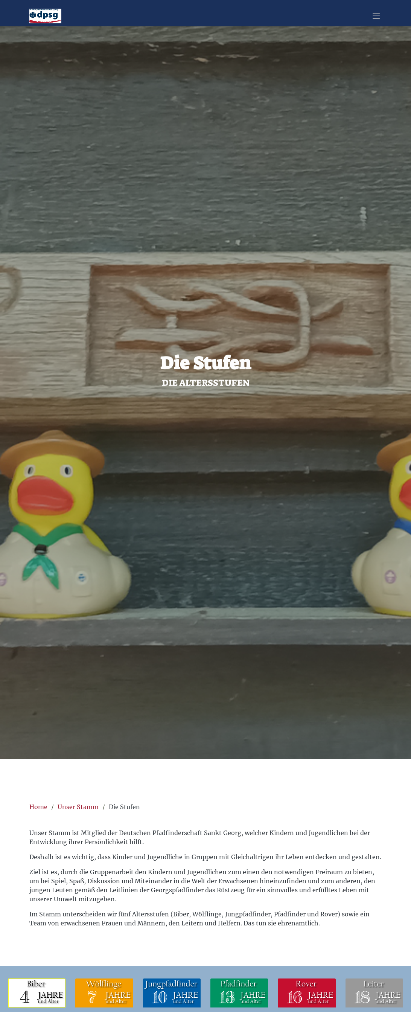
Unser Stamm (78, 807)
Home (38, 807)
